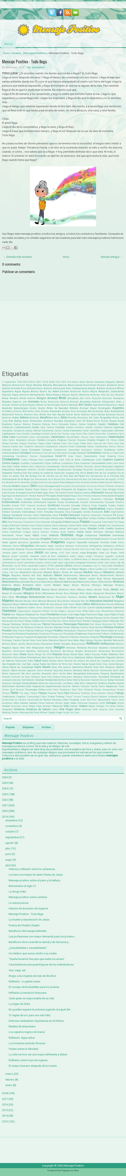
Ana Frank (85, 398)
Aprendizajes (21, 408)
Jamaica (6, 552)
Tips (66, 693)
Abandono (100, 382)
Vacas (114, 699)
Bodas (26, 421)
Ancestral (96, 398)
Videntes (74, 706)
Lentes (100, 562)
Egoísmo (11, 495)
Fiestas (102, 518)
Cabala (82, 424)
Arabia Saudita (37, 408)
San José (21, 664)
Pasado (89, 617)
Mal (33, 575)
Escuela (75, 505)
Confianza (109, 449)
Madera (48, 572)
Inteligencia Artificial (113, 546)
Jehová (29, 552)
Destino (16, 53)
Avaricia (19, 414)
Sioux (43, 677)
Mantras (120, 575)
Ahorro (34, 391)
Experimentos (117, 512)
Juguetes (109, 556)
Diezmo (108, 482)
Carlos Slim (100, 433)
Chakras (62, 440)
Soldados (30, 680)
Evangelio (76, 511)
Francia (75, 521)
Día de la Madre (84, 472)
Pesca (98, 624)
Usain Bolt (85, 699)
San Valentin (75, 664)
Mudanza (72, 597)
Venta (102, 703)
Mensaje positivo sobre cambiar (28, 897)
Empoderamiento (32, 499)
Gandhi (102, 525)
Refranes (119, 644)
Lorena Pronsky (47, 569)
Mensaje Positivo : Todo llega (24, 61)
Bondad (58, 420)
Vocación (103, 709)
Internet (20, 549)
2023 (63, 382)
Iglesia (13, 542)
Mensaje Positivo (113, 585)
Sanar (85, 664)
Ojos (84, 607)
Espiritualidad (97, 508)
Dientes (94, 482)
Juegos (80, 556)
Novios (5, 607)
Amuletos (73, 398)
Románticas (34, 657)
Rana (70, 640)
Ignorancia (23, 542)
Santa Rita (57, 667)
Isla (87, 549)
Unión (121, 696)
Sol (23, 679)
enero (8, 1085)
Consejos (25, 452)
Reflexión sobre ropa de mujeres (28, 1060)
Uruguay (74, 699)
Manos (95, 575)
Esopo (94, 505)
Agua (18, 391)
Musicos (51, 600)
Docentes (19, 489)
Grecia (5, 532)
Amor (62, 398)
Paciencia (119, 611)
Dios (33, 486)
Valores (33, 703)
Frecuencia (96, 522)
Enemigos (108, 499)
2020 (52, 381)
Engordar (51, 502)
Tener (74, 689)
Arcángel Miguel (88, 408)
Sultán (29, 686)
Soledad (39, 679)
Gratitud (119, 528)
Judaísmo (62, 556)
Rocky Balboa (19, 657)
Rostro (58, 657)
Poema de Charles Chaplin (24, 925)
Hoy (61, 539)
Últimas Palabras (98, 696)
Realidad (107, 640)
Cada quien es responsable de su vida (31, 998)
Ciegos (41, 443)
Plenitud (99, 627)
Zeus (76, 712)
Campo (28, 430)
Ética (67, 512)
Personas (83, 624)
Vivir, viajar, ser (17, 970)
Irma (82, 549)
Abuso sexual (75, 385)
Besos (57, 417)
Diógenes (24, 486)
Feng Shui (82, 518)
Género (46, 528)
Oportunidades (104, 607)
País (13, 614)
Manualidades (10, 578)
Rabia (45, 640)
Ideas (5, 542)
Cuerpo (15, 463)
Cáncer (37, 430)
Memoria (85, 585)
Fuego (121, 522)
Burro (54, 424)
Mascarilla (118, 578)
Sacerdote (99, 657)
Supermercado (54, 686)
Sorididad (119, 680)
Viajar (32, 706)
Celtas (11, 440)
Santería (67, 667)
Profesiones (117, 633)
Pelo (122, 621)
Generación (36, 528)
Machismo (25, 572)
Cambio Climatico (75, 427)
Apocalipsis (112, 405)
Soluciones (86, 680)
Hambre (109, 531)
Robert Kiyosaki (92, 654)
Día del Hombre (46, 476)
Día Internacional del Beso (74, 479)
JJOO (61, 552)
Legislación (69, 562)
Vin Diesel (111, 706)
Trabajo (119, 693)
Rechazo (6, 644)
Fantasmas (96, 515)
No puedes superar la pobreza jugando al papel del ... (41, 1009)
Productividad (94, 633)
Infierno (16, 546)
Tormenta (85, 693)
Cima (63, 443)
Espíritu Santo (79, 508)
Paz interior (62, 621)
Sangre (92, 664)
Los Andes (61, 569)
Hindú (44, 535)
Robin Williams (109, 654)
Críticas (33, 459)
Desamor (51, 469)
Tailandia (85, 686)
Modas (89, 593)
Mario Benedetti (68, 578)
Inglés (51, 546)
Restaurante (104, 651)
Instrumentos (81, 546)
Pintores (28, 627)
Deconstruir (40, 466)
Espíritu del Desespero (35, 508)
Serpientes (47, 673)
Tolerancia (75, 693)
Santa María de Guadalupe (17, 667)
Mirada (59, 593)
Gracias (92, 528)
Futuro (39, 525)
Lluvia (19, 569)
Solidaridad (51, 679)
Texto (14, 693)
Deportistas (8, 469)
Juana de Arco (48, 556)
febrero (9, 1079)
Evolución (97, 511)
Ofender (73, 607)
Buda (121, 420)
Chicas (114, 440)
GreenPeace (15, 532)
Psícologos (7, 640)
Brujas (113, 420)
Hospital (45, 538)
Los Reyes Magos (77, 568)
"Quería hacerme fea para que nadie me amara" (37, 959)
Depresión (21, 469)
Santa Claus (102, 664)
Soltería (76, 680)
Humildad (95, 538)
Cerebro (41, 440)
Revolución (7, 654)
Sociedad (104, 676)
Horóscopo (34, 539)
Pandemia (53, 614)
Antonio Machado (69, 405)
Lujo (122, 569)
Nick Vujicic (69, 604)
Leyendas (33, 565)
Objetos (31, 607)
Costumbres (46, 456)
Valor (16, 703)
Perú (92, 624)
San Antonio (79, 660)
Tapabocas (112, 686)
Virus (77, 709)
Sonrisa (103, 680)
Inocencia (69, 546)
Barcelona (111, 414)
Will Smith (34, 712)
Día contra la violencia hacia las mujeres (51, 472)
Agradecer (8, 391)
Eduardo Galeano (82, 492)
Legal (60, 562)
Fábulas (6, 515)
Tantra (101, 686)
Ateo (90, 411)
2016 (32, 381)
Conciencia (86, 450)
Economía (31, 492)
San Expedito (9, 664)
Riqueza (57, 654)
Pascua (98, 617)
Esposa (110, 508)
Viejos (91, 706)
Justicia (119, 556)
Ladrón (114, 559)
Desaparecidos (64, 469)
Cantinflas (95, 430)
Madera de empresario (22, 1026)
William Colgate (47, 712)
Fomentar (45, 522)
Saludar (53, 660)
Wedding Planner (10, 712)
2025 (5, 782)
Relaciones (38, 647)
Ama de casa (107, 394)
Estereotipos (29, 511)
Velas (73, 703)
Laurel (20, 562)
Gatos (11, 528)
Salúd (45, 660)
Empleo (18, 499)
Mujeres (8, 601)
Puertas (25, 640)
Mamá (58, 575)
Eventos (87, 512)
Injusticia (59, 546)
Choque (22, 443)
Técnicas (19, 689)
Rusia (71, 657)
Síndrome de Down (21, 677)
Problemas (81, 633)
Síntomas (35, 677)
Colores (90, 446)
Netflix (43, 604)
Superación (38, 686)
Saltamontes (21, 660)
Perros (46, 624)
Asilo (73, 411)
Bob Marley (15, 420)
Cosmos (34, 456)
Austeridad (98, 411)
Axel (49, 414)
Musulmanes (63, 601)
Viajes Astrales (43, 706)
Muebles (83, 597)
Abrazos (6, 385)
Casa (12, 436)
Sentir (116, 670)
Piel (22, 627)
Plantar (66, 627)
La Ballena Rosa (79, 559)
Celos (4, 440)
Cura (76, 463)
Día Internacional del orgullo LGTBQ (106, 479)
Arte (25, 411)
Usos (94, 699)
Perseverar (57, 624)
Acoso (121, 385)
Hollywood (91, 535)
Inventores (40, 549)
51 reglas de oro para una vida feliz (29, 1015)
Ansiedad (85, 401)
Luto (11, 572)
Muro (34, 601)
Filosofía (111, 518)
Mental (45, 589)
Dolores (44, 489)
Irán (77, 549)
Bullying (46, 424)
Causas (84, 437)
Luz (16, 572)
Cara (18, 433)
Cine (69, 443)
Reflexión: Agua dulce (22, 1037)
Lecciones (29, 562)
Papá (76, 614)
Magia (6, 575)
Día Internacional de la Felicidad (102, 476)
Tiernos (52, 693)
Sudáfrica (102, 683)
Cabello (102, 424)
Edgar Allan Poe (50, 492)
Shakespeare (93, 673)
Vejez (66, 703)
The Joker (24, 693)
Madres (88, 572)
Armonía (17, 411)
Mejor (66, 585)
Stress (83, 683)
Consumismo (49, 453)
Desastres (99, 469)
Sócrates (17, 680)
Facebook (17, 515)
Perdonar (16, 624)
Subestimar (91, 683)
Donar (90, 489)
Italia (98, 549)
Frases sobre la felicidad (23, 1048)
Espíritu (19, 508)
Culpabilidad (37, 463)
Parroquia (79, 618)
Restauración (90, 651)
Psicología (106, 636)
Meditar (57, 585)
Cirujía (76, 443)
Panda (43, 614)
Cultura (56, 463)
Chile (121, 440)
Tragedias (21, 696)
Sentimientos (106, 670)
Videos (83, 705)
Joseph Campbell (19, 556)
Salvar (61, 660)
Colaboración (51, 446)
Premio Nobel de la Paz (112, 630)
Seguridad (58, 670)
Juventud (7, 559)
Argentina (118, 408)
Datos (9, 466)
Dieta (102, 482)
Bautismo (6, 417)
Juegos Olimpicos (94, 556)
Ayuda (61, 414)
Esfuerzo (86, 505)
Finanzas (18, 522)
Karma (43, 559)
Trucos (68, 696)
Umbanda (113, 696)
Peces (79, 621)
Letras (113, 562)
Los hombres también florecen (27, 1043)
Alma (49, 394)
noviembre (11, 826)
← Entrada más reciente (17, 256)
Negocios (7, 604)
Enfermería (40, 502)
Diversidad (7, 489)
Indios (121, 542)
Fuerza (24, 525)
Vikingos (100, 706)
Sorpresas (7, 683)
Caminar (98, 427)
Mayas (94, 581)
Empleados (7, 499)
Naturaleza (96, 600)
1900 (19, 382)
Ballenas (85, 414)
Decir (32, 466)
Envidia (6, 505)
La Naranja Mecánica (99, 559)
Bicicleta (72, 417)
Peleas (105, 621)
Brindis (104, 421)
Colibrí (71, 446)
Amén (22, 398)
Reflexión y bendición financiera (27, 992)
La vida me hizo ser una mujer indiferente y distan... (39, 1054)
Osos (98, 611)
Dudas (121, 489)
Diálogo (34, 482)
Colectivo (63, 446)
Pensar (6, 624)
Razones (99, 640)
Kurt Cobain (64, 559)
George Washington (68, 528)
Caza (92, 437)
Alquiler (74, 394)
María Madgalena (38, 578)
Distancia (119, 486)
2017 (39, 381)
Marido (53, 578)
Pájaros (20, 614)
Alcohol (85, 391)
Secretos (22, 670)
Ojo (79, 607)
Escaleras (41, 505)
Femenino (33, 518)
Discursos (92, 486)
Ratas (76, 640)
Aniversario (53, 401)
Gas (109, 525)
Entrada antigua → (112, 256)
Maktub (26, 575)
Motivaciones (37, 596)
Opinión (91, 607)
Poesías (7, 630)
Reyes (16, 654)
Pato (122, 618)
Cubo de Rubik (73, 459)
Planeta (58, 627)
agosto (9, 842)
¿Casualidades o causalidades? (28, 947)
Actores (31, 388)
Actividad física (18, 388)
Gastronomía (117, 525)
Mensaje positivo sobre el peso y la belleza (34, 880)
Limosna (77, 565)
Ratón (82, 640)
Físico (38, 522)
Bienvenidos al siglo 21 (22, 886)
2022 (57, 382)
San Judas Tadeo (36, 664)
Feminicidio (57, 518)
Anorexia (74, 401)
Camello (89, 427)
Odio (66, 607)
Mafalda (120, 572)
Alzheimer (95, 394)
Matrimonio (83, 581)
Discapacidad (52, 486)
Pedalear (87, 621)
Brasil (90, 420)
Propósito (29, 637)
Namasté (75, 601)
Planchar (48, 627)
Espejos (112, 505)
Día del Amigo (28, 475)
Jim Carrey (51, 552)
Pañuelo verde (66, 614)
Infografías (27, 545)
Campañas (7, 430)
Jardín (22, 552)
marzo (9, 1073)
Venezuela (82, 703)
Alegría (93, 391)
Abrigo (29, 385)
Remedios (71, 647)
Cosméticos (21, 456)
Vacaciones (103, 699)
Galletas (93, 525)
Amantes (119, 394)
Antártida (96, 401)
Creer (102, 456)
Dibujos (69, 482)
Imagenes (58, 542)
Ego (4, 495)
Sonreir (95, 679)
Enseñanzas (72, 502)
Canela (66, 430)
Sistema (56, 677)
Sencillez (95, 670)
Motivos (50, 597)
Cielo (48, 443)
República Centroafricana (111, 647)
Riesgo (38, 654)
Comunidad (74, 450)
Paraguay (34, 618)
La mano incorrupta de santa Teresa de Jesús (36, 874)
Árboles (74, 408)
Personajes (70, 624)
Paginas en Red (69, 1170)
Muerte (93, 596)
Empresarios (68, 499)
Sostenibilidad (30, 683)
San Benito (91, 660)
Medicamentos (105, 581)
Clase (89, 443)
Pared (63, 618)
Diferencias (118, 482)
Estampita (16, 512)
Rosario (51, 657)
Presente (20, 633)
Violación (7, 709)
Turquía (85, 696)
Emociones (108, 495)
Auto (107, 411)
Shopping (104, 673)
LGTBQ (50, 565)
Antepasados (108, 401)
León (107, 562)
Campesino (19, 430)
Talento (93, 686)
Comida (6, 449)
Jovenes (34, 556)
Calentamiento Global (26, 427)
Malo (39, 575)
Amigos (41, 398)
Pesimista (107, 624)
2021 (5, 805)
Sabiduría (79, 657)
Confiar (120, 450)
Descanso (110, 469)
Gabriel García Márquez (56, 525)
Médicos (6, 585)
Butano (73, 424)
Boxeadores (69, 421)
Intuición (29, 549)
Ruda (64, 657)
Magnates (16, 575)
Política (29, 630)
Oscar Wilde (81, 611)
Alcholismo (75, 391)
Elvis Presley (84, 495)
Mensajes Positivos (34, 53)
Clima (110, 443)
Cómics (120, 446)
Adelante (48, 388)
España (103, 505)
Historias (67, 535)
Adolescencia (79, 388)
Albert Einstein (60, 391)
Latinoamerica (9, 562)
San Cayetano (103, 660)
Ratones (90, 640)
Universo (57, 699)
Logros (35, 569)
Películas (114, 620)
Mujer (120, 597)
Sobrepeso (78, 677)
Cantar (85, 430)
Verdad (6, 706)
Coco (21, 446)
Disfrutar (109, 486)
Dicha (77, 482)
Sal (3, 660)
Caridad (46, 433)
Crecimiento (90, 456)
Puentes (17, 640)
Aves (36, 414)
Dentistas (88, 466)
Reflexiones (108, 643)
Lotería (91, 569)
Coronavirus (94, 452)
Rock (121, 654)
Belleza (24, 417)
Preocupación (8, 633)
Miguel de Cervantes (12, 593)
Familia (63, 515)
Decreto (64, 466)
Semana (68, 670)
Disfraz (101, 486)
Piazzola (15, 627)
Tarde (121, 686)
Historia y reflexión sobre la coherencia (32, 869)
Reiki (22, 647)
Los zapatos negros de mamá (27, 1032)
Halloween (98, 532)
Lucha (99, 568)
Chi (107, 440)
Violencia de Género (38, 709)
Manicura (85, 575)
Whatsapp (24, 712)
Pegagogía (97, 621)
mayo (8, 859)
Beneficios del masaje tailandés (27, 930)
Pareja (70, 617)
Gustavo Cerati (58, 532)
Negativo (119, 600)
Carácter (26, 433)
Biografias (106, 417)
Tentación (88, 689)
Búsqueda (64, 424)
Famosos (74, 515)
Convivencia (62, 453)
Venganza (93, 703)
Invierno (67, 549)
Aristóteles (7, 411)
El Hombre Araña (34, 495)
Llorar (12, 568)
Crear (70, 456)
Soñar (111, 679)
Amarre (14, 398)
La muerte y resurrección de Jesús (29, 919)
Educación (98, 492)
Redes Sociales (62, 643)
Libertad (59, 565)
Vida (66, 705)
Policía (21, 630)
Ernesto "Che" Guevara (23, 505)
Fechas (120, 515)
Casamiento (22, 437)
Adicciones (59, 388)
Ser (23, 673)
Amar (5, 398)
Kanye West (32, 559)
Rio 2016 (47, 654)
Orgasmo (36, 611)
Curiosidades (98, 463)
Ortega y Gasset (66, 611)
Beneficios (46, 417)
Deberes (25, 466)
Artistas (45, 411)
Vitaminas (87, 709)
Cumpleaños (67, 463)
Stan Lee (62, 683)
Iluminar (45, 542)
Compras (47, 449)
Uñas (66, 699)
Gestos (83, 528)
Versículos (16, 706)
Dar (4, 466)
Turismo (77, 696)
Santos (120, 667)
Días (62, 482)
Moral (11, 597)
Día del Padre (77, 475)
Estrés (40, 512)
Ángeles (6, 401)
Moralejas (22, 596)
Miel (122, 589)
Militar (38, 593)
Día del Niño (61, 476)
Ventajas (111, 702)
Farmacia (107, 515)
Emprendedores (50, 499)
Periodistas (35, 624)
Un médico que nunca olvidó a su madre (33, 953)
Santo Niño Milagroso (104, 667)
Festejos (93, 518)
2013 (5, 1121)
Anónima (64, 401)
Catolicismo (58, 436)
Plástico (84, 627)
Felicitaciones (20, 518)
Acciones (101, 385)
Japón (15, 552)
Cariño (53, 433)
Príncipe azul (56, 633)
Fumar (32, 525)
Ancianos (118, 398)
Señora (5, 673)
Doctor (28, 489)
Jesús (38, 552)
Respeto (79, 651)
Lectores (39, 562)
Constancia (37, 453)
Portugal (49, 630)
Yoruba (65, 712)
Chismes (14, 443)
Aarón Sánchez (87, 382)
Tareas (5, 689)
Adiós (68, 388)
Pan (37, 614)
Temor (56, 689)
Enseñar (84, 502)
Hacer (88, 531)
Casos (32, 437)
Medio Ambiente (23, 585)
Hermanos (8, 535)
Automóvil (8, 414)
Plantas (75, 627)
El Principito (49, 495)
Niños (94, 604)
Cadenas (113, 424)
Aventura (28, 414)
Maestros (109, 572)
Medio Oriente (43, 585)
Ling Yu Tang (99, 565)
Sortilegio (17, 683)
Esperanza (8, 508)
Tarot (12, 689)
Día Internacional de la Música (46, 479)
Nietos (79, 604)
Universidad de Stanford (39, 699)
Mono (4, 597)
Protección (64, 637)
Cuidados (25, 463)
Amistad (52, 398)
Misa (66, 593)
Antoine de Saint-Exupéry (48, 405)
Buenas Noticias (22, 424)
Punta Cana (35, 640)
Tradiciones (8, 696)
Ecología (21, 492)
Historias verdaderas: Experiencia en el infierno (36, 1020)
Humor (105, 538)
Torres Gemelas (98, 693)
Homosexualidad (10, 539)
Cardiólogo (36, 433)
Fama (55, 515)
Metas (73, 589)
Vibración (57, 706)
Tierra (60, 693)
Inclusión (94, 542)
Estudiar (48, 511)
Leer (54, 562)
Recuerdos (47, 643)
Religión (59, 647)
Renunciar (93, 647)
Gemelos (26, 528)
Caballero (91, 424)
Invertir (58, 549)
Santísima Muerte (82, 667)
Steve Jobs (73, 683)
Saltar (30, 660)
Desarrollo (88, 469)
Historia (53, 535)
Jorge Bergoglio (88, 552)
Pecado (72, 621)
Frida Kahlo (107, 522)
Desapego (77, 469)
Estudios (59, 511)
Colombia (80, 446)
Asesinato (55, 411)
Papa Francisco (88, 614)
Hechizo (119, 531)
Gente (54, 528)
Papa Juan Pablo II (107, 614)
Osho (92, 611)
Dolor (36, 489)
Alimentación (37, 394)
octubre (10, 831)
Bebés (15, 417)
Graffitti (110, 528)
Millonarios (49, 593)
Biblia (64, 417)
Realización (118, 640)
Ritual (73, 654)
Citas (83, 443)
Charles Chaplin (96, 440)
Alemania (24, 394)
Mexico (81, 589)
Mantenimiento (107, 575)
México (89, 589)
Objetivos (22, 607)
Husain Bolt (115, 539)
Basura (120, 414)
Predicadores (70, 630)
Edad (39, 492)
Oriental (45, 611)
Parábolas (12, 617)
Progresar (19, 637)
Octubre (59, 607)
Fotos (66, 521)
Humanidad (83, 539)
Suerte (120, 683)
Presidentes (32, 633)
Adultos (100, 388)
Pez (114, 624)
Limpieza (87, 565)
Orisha (53, 611)
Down (104, 489)
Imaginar (71, 542)
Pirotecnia (39, 627)
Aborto (120, 381)
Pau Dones (19, 621)
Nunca (13, 607)
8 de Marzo (73, 382)
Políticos (39, 630)
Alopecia (57, 394)
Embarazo (96, 495)
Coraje (72, 452)
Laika (121, 559)
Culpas (47, 463)
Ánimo (43, 401)
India (113, 542)
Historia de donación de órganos (28, 908)
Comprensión (60, 450)
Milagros (29, 593)
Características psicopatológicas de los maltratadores (41, 964)
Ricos (31, 654)
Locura (27, 568)
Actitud (6, 388)
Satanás (6, 670)
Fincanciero (28, 522)
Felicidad (7, 518)
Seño (122, 670)
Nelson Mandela (30, 604)
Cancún (58, 430)
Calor (42, 427)
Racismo (53, 640)
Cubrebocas (88, 459)
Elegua (74, 495)
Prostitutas (53, 637)
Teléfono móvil (45, 689)
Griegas (27, 532)
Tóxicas (110, 693)
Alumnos (84, 394)
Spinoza (53, 683)
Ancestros (107, 398)
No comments (35, 67)
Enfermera (26, 502)
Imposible (82, 542)
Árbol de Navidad (57, 408)
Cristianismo (11, 459)
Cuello (99, 459)
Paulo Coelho (32, 620)
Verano (120, 703)
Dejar (72, 466)
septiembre (12, 837)
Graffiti (101, 528)
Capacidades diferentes (112, 430)
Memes (75, 585)
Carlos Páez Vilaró (85, 433)
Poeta (15, 630)
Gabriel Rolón (75, 525)
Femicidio (44, 518)
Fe (114, 515)
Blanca (115, 417)
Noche (102, 604)
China (5, 443)
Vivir (95, 709)
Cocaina (6, 446)
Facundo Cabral (31, 515)
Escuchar (65, 505)
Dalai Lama (112, 463)
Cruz (40, 459)
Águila (26, 391)
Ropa (44, 657)
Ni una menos (54, 604)
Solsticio (62, 680)
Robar (81, 654)
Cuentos (108, 459)
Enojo (61, 502)
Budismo (7, 424)
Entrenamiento (96, 502)
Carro (121, 433)
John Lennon (71, 552)
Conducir (98, 450)
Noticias (119, 604)
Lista (109, 565)
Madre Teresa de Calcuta (67, 572)
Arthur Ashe (34, 411)
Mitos (82, 593)
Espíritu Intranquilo (59, 508)
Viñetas (120, 706)
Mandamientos (70, 575)
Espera (120, 505)
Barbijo (101, 414)
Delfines (79, 466)
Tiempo (42, 693)
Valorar (24, 703)
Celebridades (116, 436)
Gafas (85, 525)
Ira (72, 549)
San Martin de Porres (57, 664)
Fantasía (85, 515)
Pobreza (108, 627)
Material (58, 581)
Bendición (34, 417)
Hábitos (71, 532)
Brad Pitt (80, 421)
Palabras (30, 614)
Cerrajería (51, 440)
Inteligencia (95, 545)
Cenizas (32, 440)
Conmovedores (10, 452)
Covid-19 (60, 456)
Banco (94, 414)
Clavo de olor (99, 443)
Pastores (115, 618)
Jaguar (105, 549)
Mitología (74, 593)
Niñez (86, 604)
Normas (110, 604)
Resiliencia (55, 651)
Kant (23, 559)
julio (7, 848)
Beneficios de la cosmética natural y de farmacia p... (39, 942)
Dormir (97, 489)
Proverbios (84, 637)
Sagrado (110, 657)
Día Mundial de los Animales (16, 482)
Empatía (119, 495)
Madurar (98, 572)
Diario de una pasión (49, 482)
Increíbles (105, 542)
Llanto (5, 569)
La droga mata (17, 891)
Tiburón (33, 693)
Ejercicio (20, 495)
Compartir (34, 449)
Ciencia (56, 443)
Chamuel (81, 440)
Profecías (105, 633)
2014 (26, 381)
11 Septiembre (9, 382)
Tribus (43, 696)
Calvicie (50, 427)
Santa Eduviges (116, 664)
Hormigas (24, 539)
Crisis (121, 456)
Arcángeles (104, 408)
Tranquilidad (33, 696)
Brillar (97, 421)
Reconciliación (33, 644)
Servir (55, 673)
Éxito (107, 511)
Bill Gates (94, 417)
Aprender (7, 408)
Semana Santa (81, 670)
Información (40, 546)
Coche (14, 446)
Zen (72, 712)
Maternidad (70, 581)
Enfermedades (11, 502)
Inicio (8, 44)
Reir (28, 647)
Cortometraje (8, 456)
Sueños (112, 683)
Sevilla (62, 673)
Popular (10, 727)
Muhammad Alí (106, 597)
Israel (92, 549)
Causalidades (73, 437)
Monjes (120, 593)
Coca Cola (119, 443)
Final (10, 522)
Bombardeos (36, 421)
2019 (5, 816)
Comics (112, 446)
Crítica (24, 459)
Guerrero (44, 532)
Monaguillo (99, 593)
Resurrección (118, 651)
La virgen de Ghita (19, 1003)
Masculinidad (22, 581)
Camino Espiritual (113, 427)
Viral (61, 709)
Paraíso (43, 617)
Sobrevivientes (90, 677)
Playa (91, 627)
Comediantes (101, 446)
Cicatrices (32, 443)
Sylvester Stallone (71, 686)
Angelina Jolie (19, 401)
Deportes (119, 466)
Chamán (72, 440)
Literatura (118, 565)
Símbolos (6, 677)
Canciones (47, 430)
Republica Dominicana (13, 651)
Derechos (32, 469)
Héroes (19, 535)
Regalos (6, 647)
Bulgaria (36, 424)
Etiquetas (28, 727)
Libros (68, 565)
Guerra (35, 532)
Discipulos (66, 486)
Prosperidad (40, 637)
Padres (6, 614)
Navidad (108, 600)
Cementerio (21, 440)
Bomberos (48, 421)
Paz (54, 620)
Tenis (80, 689)
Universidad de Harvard (14, 699)
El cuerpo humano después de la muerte (33, 1065)
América (31, 398)
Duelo (4, 492)
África (120, 388)
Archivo (46, 727)
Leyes (42, 565)
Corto (121, 453)
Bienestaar (82, 417)
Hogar (79, 535)
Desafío (41, 469)
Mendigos (96, 585)
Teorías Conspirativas (105, 689)
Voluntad (119, 709)
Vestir (25, 706)
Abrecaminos (18, 385)
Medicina (118, 581)
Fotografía (57, 521)
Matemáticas (47, 581)
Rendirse (82, 647)
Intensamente (8, 549)
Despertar (7, 472)
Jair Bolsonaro (116, 549)
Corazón (81, 452)
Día (25, 472)
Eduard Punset (66, 492)
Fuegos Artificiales (11, 525)
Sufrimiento (8, 686)
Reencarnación (78, 644)
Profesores (8, 637)
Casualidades (43, 437)
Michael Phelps (102, 589)
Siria (49, 677)
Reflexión (93, 643)
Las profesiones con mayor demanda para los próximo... (42, 936)
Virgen (69, 709)
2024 (5, 788)
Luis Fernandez (111, 569)
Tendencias (65, 689)
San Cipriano (117, 660)
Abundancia (60, 385)
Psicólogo (118, 637)
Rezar (23, 654)
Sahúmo (120, 657)
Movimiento (61, 597)
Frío (116, 522)
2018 (45, 382)
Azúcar (69, 414)
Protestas (74, 637)
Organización (24, 611)
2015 (5, 1110)
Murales (28, 601)
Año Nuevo (85, 404)
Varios (41, 703)
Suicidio (20, 686)
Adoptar (92, 388)
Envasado (109, 502)
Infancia (6, 545)
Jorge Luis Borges (108, 552)
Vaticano (50, 703)
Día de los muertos (105, 472)
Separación (15, 673)
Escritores (54, 505)
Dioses (41, 486)
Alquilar (66, 394)
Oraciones (9, 611)
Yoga (59, 712)
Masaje (107, 578)
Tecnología (31, 689)
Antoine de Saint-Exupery (23, 405)
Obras (39, 607)
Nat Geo (85, 601)
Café (122, 424)
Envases (120, 502)
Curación (85, 463)
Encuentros (96, 499)
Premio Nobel (93, 630)
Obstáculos (48, 607)
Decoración (53, 466)
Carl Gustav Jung (66, 433)
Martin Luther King (90, 578)
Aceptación (112, 385)
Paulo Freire (46, 621)
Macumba (37, 572)
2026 (5, 777)
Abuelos (47, 385)
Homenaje (118, 535)
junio (8, 854)
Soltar (69, 680)
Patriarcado (7, 621)
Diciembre (85, 482)
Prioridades (69, 633)
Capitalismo (8, 433)
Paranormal (54, 618)
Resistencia (68, 651)
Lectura (47, 562)
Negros (16, 604)
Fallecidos (45, 515)
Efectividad (118, 492)
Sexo (69, 673)
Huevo (74, 539)
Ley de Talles (20, 565)
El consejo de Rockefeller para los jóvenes (34, 987)
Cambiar (60, 427)
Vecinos (59, 703)
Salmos (10, 660)
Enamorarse (83, 499)
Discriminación (78, 486)
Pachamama (108, 611)
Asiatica (66, 411)
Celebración (101, 437)
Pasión (106, 618)
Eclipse (11, 492)
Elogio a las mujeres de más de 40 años (32, 975)
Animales (33, 401)
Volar (111, 709)
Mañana (24, 578)
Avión (42, 414)
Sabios (89, 657)
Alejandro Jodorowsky (111, 391)
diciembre (11, 820)
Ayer (54, 414)
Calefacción (7, 427)
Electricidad (63, 495)
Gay (18, 528)
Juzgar (16, 559)
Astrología (82, 411)
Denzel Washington (103, 466)
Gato (4, 528)
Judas (73, 556)
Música (42, 600)
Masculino (35, 581)
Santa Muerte (42, 667)
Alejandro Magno (10, 394)
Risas (66, 654)
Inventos (50, 549)
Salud (37, 660)
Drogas (112, 489)
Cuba (61, 459)
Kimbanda (53, 559)
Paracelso (24, 618)
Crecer (78, 456)
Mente (54, 589)
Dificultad (6, 486)
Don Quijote (54, 489)
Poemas (119, 627)
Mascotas (8, 581)
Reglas (15, 647)
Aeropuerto (111, 388)
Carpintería (112, 433)
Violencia (19, 709)
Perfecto (25, 624)
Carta (5, 436)
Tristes (51, 696)
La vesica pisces (19, 902)
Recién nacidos (18, 644)
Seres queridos (33, 673)
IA (123, 539)
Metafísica (64, 589)
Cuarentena (51, 459)
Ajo (49, 391)
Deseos (120, 469)
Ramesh (63, 640)
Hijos (36, 535)
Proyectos (94, 637)
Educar (109, 492)
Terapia (120, 689)
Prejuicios (82, 630)
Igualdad (35, 542)
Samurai (68, 660)
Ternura (6, 693)
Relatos (48, 647)
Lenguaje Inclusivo (86, 562)
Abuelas (37, 385)
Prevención (44, 633)
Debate (16, 466)
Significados (117, 673)
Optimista (118, 607)
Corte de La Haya (110, 453)
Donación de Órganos (74, 489)
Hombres (105, 535)
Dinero (16, 485)
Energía (119, 498)
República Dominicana (37, 651)
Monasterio (110, 593)
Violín (55, 709)
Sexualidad (79, 673)
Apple (121, 405)
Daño (121, 463)
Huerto (67, 539)
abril (8, 865)
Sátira (14, 670)
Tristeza (60, 696)
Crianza (111, 456)
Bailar (77, 414)
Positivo (58, 630)
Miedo (115, 589)
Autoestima (117, 411)
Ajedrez (43, 391)
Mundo (19, 600)
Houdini (55, 539)
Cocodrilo (28, 446)
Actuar (39, 388)
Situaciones (66, 677)
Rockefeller (7, 657)
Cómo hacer (20, 449)
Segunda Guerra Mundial (39, 670)
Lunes (5, 572)
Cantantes (76, 430)
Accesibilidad (89, 385)
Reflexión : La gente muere (24, 981)
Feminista (70, 518)
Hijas (27, 535)
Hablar (80, 531)
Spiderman (43, 683)
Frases (85, 522)
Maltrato (48, 575)
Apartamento (99, 405)
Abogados (110, 382)
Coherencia (39, 446)
